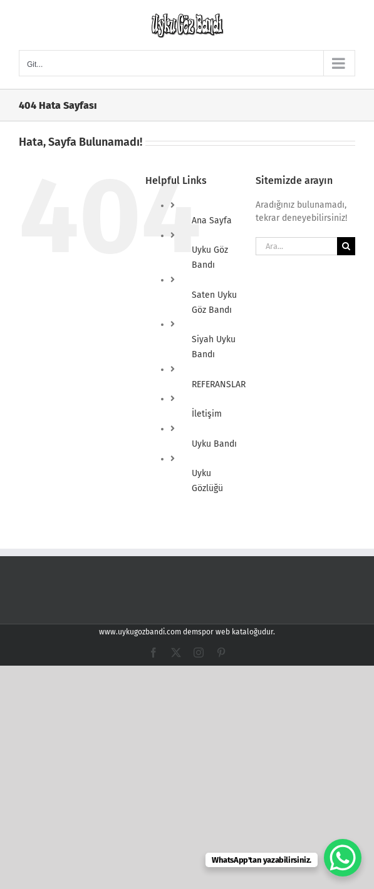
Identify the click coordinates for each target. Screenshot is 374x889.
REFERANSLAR (219, 384)
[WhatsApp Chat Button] (342, 857)
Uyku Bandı (214, 444)
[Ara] (346, 246)
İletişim (207, 414)
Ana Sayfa (212, 220)
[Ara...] (296, 246)
